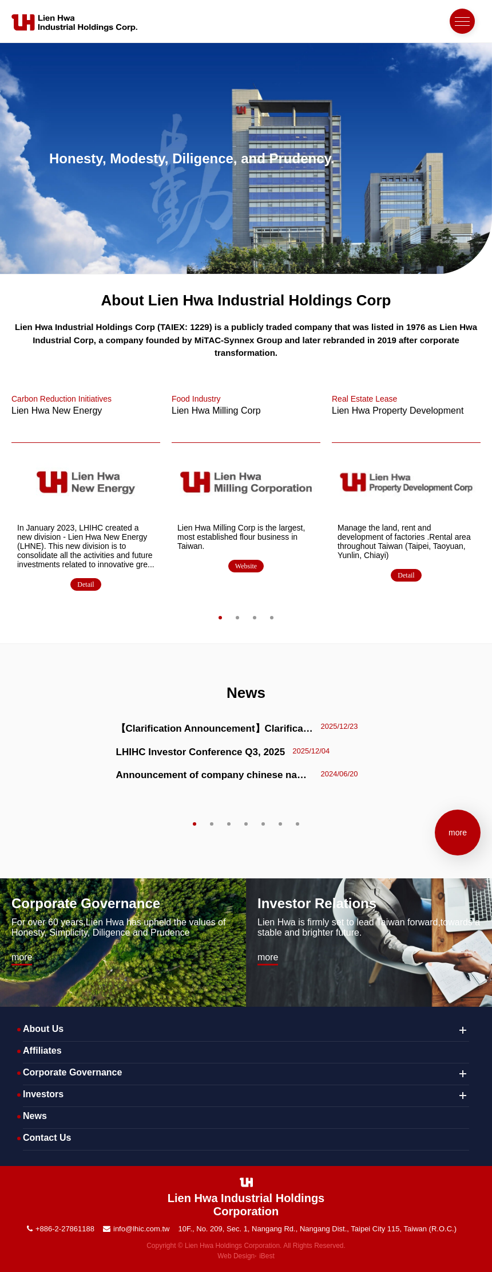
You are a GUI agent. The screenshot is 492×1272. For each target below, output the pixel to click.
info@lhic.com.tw (141, 1228)
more (458, 832)
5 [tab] (263, 823)
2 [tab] (237, 617)
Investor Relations (316, 903)
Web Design (236, 1256)
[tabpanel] (86, 494)
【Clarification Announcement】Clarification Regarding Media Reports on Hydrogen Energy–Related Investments (215, 728)
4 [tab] (271, 617)
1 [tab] (220, 617)
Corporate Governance (85, 903)
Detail (85, 584)
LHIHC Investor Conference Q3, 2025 (200, 752)
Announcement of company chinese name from (215, 775)
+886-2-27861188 (64, 1228)
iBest (267, 1256)
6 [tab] (280, 823)
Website (246, 566)
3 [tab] (254, 617)
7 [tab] (297, 823)
